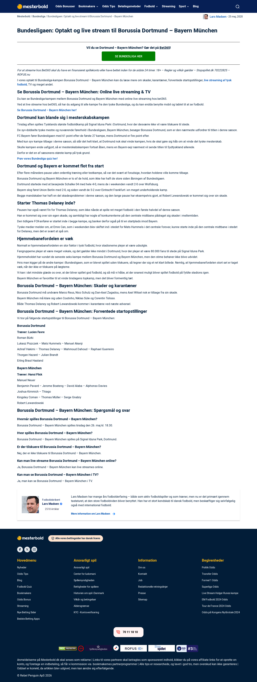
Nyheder (21, 567)
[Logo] (32, 538)
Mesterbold (23, 16)
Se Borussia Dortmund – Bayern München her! (47, 110)
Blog (196, 6)
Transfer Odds (210, 574)
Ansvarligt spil (85, 560)
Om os (141, 567)
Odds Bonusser (65, 6)
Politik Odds (208, 567)
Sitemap (142, 599)
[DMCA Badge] (68, 648)
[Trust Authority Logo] (98, 648)
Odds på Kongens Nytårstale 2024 (221, 612)
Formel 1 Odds (210, 580)
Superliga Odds (210, 587)
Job (140, 580)
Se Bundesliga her (128, 56)
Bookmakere (87, 6)
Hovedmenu (26, 560)
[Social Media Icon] (20, 549)
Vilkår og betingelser (85, 599)
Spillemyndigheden (84, 580)
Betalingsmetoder (129, 6)
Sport (182, 6)
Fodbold (149, 6)
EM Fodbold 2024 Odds (215, 599)
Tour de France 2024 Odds (216, 606)
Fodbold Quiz (24, 587)
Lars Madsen (218, 17)
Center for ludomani (85, 574)
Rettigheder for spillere (86, 587)
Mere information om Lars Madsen (93, 514)
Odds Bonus (24, 599)
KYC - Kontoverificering (86, 612)
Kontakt (142, 574)
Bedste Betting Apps (28, 619)
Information (147, 560)
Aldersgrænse (81, 606)
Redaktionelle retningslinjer (153, 587)
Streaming (168, 6)
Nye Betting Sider (26, 612)
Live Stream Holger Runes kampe (220, 593)
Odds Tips (108, 6)
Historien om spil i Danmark (89, 593)
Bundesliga (38, 16)
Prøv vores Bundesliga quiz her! (37, 159)
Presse (142, 593)
